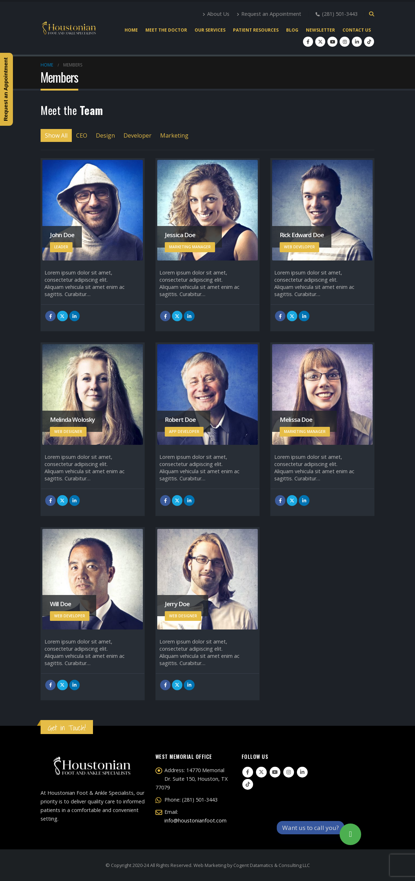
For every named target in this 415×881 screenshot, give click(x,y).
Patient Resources (256, 30)
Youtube (275, 772)
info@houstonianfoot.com (195, 820)
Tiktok (247, 784)
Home (131, 30)
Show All (56, 135)
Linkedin (302, 772)
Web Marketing (209, 865)
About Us (215, 13)
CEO (81, 135)
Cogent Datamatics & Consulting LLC (271, 865)
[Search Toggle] (371, 14)
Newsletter (320, 30)
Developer (137, 135)
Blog (292, 30)
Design (105, 135)
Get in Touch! (67, 728)
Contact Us (356, 30)
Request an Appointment (269, 13)
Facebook (50, 316)
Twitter (62, 316)
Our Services (210, 30)
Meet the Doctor (166, 30)
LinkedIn (74, 316)
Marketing (174, 135)
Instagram (288, 772)
